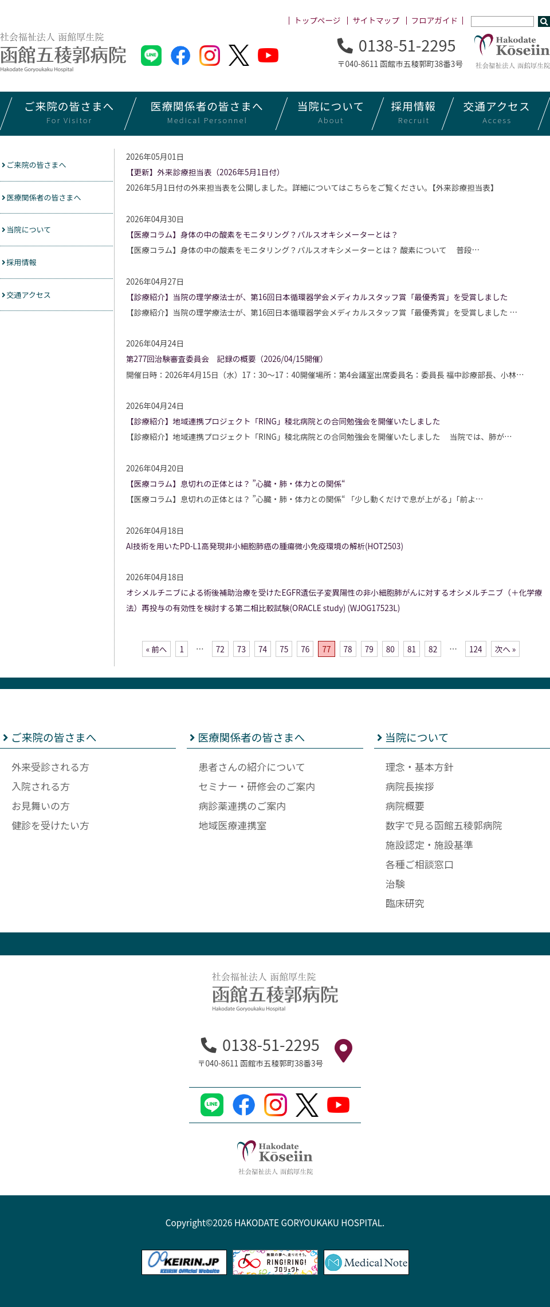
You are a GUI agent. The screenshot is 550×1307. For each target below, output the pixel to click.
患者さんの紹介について (251, 766)
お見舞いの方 (40, 805)
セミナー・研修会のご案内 (256, 786)
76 (305, 649)
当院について (32, 233)
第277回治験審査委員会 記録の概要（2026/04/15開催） (227, 358)
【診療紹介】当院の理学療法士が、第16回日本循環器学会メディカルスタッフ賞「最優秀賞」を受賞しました (317, 296)
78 (348, 649)
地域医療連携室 (232, 825)
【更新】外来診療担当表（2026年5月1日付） (205, 172)
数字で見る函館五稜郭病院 (444, 825)
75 (284, 649)
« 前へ (156, 649)
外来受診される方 (50, 766)
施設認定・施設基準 (429, 844)
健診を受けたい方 (50, 825)
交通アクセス (32, 301)
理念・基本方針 (420, 766)
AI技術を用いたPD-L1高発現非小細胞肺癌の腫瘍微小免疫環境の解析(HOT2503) (264, 546)
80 (390, 649)
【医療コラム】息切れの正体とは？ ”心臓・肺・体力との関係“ (235, 483)
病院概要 (405, 805)
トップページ (317, 20)
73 (241, 649)
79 (369, 649)
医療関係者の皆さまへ (50, 199)
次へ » (505, 649)
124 (475, 649)
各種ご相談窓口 (420, 864)
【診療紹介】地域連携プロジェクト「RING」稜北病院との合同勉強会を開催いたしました (283, 421)
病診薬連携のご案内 (242, 805)
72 (220, 649)
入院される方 (40, 786)
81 (411, 649)
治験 (395, 883)
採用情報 (23, 267)
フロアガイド (434, 20)
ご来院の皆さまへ (41, 165)
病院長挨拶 (410, 786)
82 (433, 649)
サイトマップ (375, 20)
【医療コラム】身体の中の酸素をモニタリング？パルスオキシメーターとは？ (262, 234)
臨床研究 (405, 903)
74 (262, 649)
